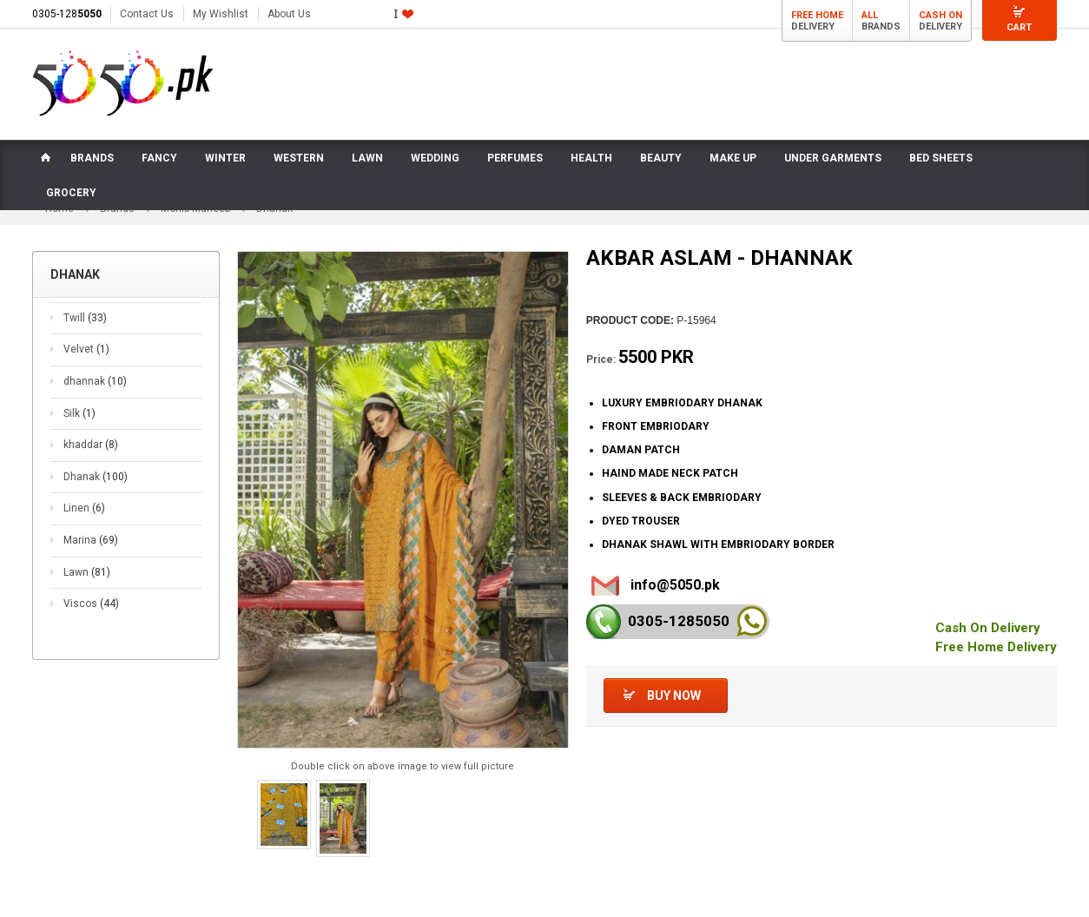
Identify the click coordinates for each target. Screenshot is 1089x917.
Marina (90, 541)
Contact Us (147, 14)
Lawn (86, 572)
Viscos (91, 604)
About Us (289, 14)
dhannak (95, 382)
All (869, 15)
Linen (84, 509)
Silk (79, 414)
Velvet (86, 350)
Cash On (940, 15)
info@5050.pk (675, 585)
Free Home (817, 15)
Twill (85, 319)
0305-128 (67, 14)
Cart (1019, 27)
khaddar (90, 445)
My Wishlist (220, 14)
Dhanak (95, 478)
